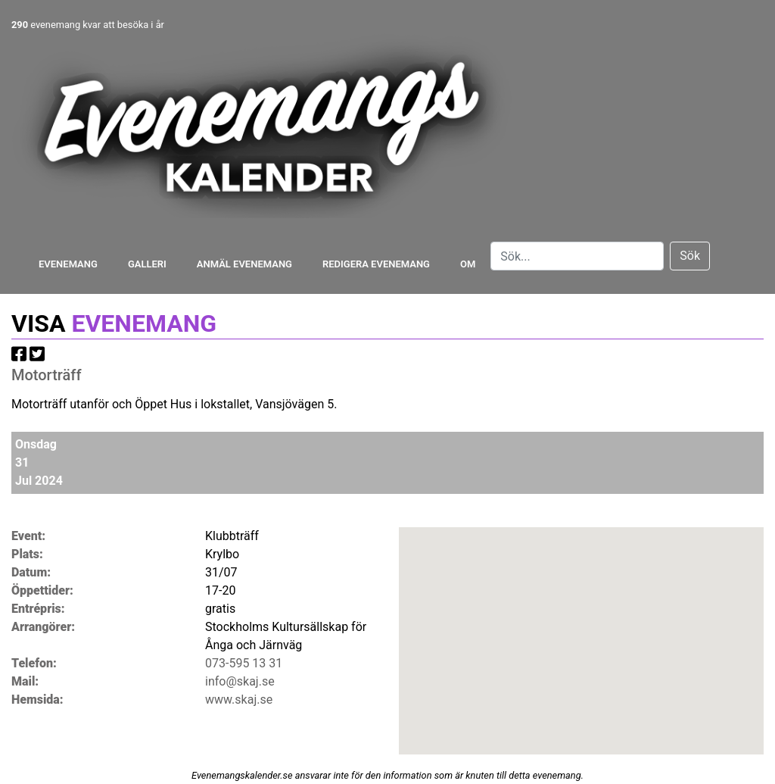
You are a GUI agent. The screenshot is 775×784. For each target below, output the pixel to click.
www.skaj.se (238, 699)
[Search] (577, 256)
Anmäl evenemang (244, 264)
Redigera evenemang (376, 264)
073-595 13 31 (243, 663)
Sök (690, 255)
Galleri (147, 264)
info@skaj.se (240, 681)
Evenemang (68, 264)
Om (467, 264)
